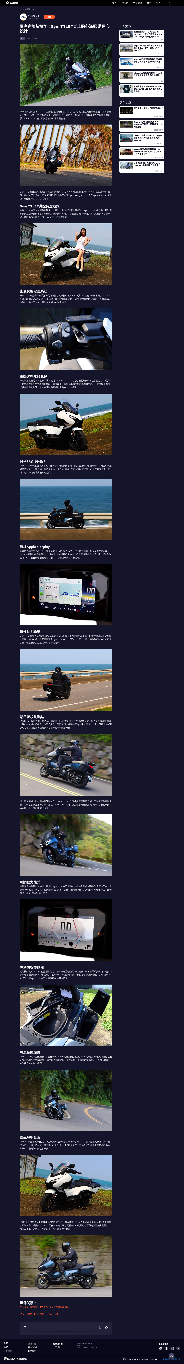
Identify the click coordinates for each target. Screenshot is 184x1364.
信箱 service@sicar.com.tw (87, 1347)
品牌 (6, 1347)
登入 (158, 3)
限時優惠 (32, 1351)
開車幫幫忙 (33, 1347)
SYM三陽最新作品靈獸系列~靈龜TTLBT (39, 1314)
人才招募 (57, 1347)
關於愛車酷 (58, 1344)
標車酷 (125, 3)
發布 (149, 3)
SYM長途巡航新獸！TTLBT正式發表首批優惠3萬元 (45, 1307)
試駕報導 (32, 1344)
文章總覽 (137, 3)
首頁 (114, 3)
